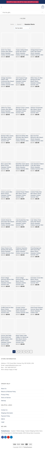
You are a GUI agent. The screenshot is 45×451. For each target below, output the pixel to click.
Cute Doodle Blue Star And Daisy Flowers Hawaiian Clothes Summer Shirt (22, 222)
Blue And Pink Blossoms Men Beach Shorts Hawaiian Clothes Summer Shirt (37, 138)
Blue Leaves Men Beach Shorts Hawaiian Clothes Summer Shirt (6, 166)
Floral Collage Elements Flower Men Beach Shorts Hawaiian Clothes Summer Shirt (22, 281)
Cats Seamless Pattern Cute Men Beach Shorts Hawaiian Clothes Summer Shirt (37, 166)
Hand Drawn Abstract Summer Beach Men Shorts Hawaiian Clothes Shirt (37, 310)
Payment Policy (5, 416)
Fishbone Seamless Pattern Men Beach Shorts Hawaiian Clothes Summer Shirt (22, 250)
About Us (3, 388)
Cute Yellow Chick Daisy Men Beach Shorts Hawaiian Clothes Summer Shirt (37, 222)
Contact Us (4, 410)
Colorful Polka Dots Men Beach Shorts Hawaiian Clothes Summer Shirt (36, 194)
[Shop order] (22, 28)
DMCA (3, 419)
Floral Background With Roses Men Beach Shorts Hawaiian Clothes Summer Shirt (36, 251)
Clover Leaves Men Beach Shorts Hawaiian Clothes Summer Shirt (6, 194)
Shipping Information (7, 413)
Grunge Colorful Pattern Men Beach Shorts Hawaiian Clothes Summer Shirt (22, 310)
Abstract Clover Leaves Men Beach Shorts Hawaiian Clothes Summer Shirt (22, 110)
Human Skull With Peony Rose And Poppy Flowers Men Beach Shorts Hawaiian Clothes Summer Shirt (6, 340)
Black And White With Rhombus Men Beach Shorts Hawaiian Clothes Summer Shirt (22, 138)
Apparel (19, 24)
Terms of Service (6, 397)
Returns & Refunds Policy (8, 391)
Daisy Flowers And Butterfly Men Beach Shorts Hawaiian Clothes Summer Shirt (7, 250)
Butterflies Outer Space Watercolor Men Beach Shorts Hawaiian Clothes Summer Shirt (22, 166)
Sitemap (3, 400)
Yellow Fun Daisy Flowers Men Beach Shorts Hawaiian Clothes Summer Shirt (7, 110)
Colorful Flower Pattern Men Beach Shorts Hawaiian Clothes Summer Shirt (22, 194)
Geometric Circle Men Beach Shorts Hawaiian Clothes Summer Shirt (37, 280)
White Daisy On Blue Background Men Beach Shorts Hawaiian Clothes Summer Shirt (36, 81)
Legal (2, 422)
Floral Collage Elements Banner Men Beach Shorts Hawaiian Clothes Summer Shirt (7, 281)
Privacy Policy (5, 394)
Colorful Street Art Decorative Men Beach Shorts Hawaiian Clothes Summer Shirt (7, 222)
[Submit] (42, 12)
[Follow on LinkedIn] (11, 437)
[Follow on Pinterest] (8, 437)
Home (12, 24)
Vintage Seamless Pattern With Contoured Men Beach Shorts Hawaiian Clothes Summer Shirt (7, 81)
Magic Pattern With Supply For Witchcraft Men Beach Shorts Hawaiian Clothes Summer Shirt (22, 339)
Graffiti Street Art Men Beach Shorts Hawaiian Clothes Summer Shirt (7, 310)
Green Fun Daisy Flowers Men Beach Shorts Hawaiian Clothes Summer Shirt (7, 52)
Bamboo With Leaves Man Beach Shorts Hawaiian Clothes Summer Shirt (7, 138)
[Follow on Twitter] (5, 437)
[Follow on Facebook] (2, 437)
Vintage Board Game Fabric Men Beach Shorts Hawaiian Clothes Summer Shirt (37, 52)
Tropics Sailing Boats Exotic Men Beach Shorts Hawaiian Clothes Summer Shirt (22, 52)
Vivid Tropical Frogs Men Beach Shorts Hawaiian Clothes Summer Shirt (21, 80)
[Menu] (2, 7)
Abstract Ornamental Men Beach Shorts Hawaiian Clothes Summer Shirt (36, 110)
